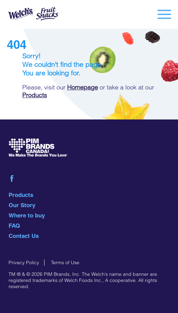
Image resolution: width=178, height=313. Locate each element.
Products (34, 95)
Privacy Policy (24, 262)
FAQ (14, 225)
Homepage (82, 87)
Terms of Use (65, 262)
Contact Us (24, 235)
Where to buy (27, 215)
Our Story (22, 205)
